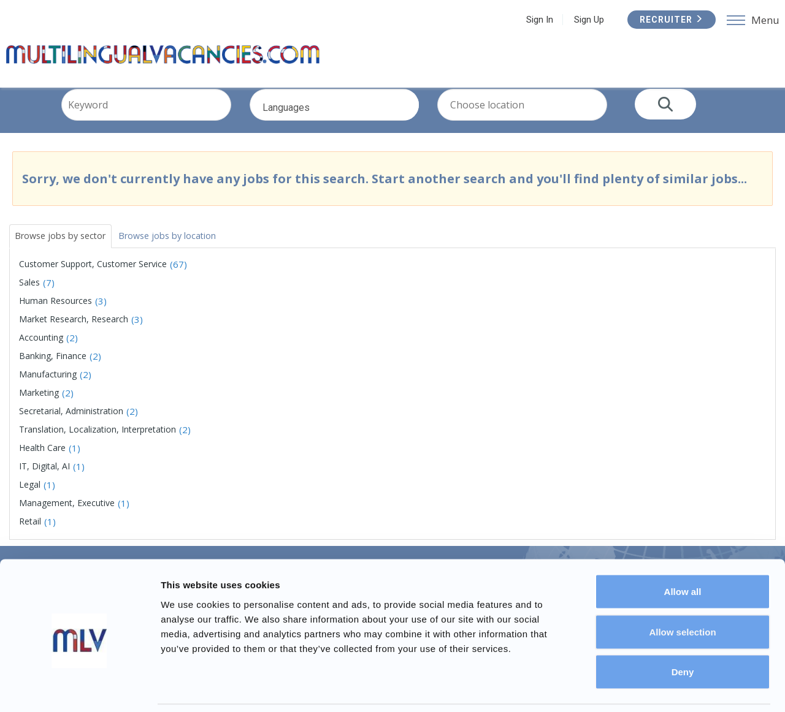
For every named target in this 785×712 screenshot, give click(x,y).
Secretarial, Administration (71, 427)
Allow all (683, 551)
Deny (683, 631)
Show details (643, 688)
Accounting (41, 353)
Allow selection (682, 591)
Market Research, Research (73, 335)
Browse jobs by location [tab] (187, 250)
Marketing (39, 408)
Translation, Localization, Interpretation (97, 445)
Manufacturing (48, 390)
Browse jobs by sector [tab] (67, 250)
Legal (29, 500)
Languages (351, 127)
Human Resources (55, 316)
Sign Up (586, 19)
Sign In (536, 19)
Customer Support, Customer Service (93, 280)
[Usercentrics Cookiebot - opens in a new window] (79, 688)
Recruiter (668, 20)
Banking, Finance (52, 371)
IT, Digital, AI (44, 482)
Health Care (42, 463)
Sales (29, 298)
